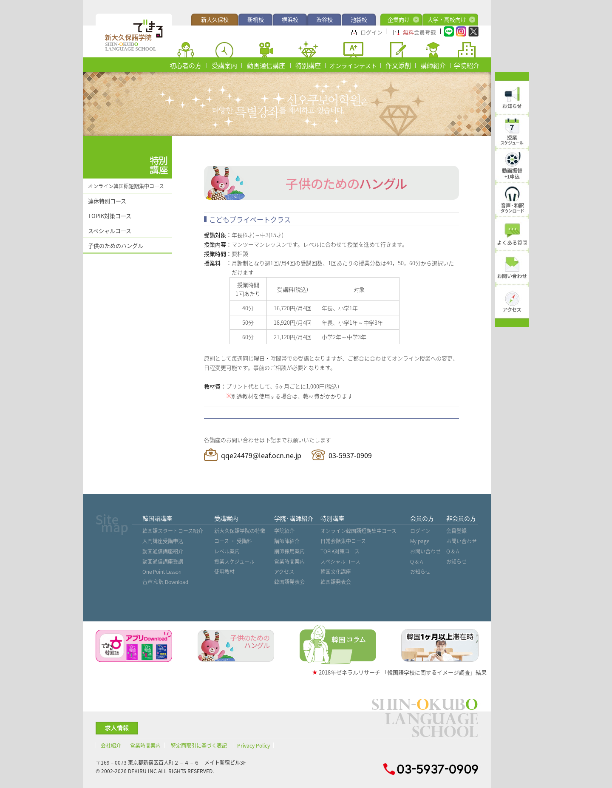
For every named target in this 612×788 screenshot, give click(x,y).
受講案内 (224, 65)
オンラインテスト (353, 65)
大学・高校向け (447, 19)
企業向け (399, 19)
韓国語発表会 (289, 582)
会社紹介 (111, 745)
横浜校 (290, 19)
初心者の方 (185, 65)
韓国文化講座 (335, 571)
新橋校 (255, 19)
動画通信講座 (266, 65)
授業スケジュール (234, 561)
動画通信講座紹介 (162, 551)
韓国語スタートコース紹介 (172, 531)
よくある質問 (512, 243)
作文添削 (398, 65)
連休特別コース (107, 201)
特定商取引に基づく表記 (199, 745)
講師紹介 (433, 65)
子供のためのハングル (115, 245)
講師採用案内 (289, 551)
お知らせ (420, 571)
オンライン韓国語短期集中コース (126, 186)
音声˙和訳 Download (165, 582)
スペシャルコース (109, 231)
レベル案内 (227, 551)
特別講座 (308, 65)
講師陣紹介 (287, 541)
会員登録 (419, 32)
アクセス (284, 571)
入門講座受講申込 (162, 541)
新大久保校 (215, 19)
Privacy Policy (253, 745)
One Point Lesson (161, 571)
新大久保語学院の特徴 (239, 531)
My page (419, 541)
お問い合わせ (425, 551)
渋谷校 (324, 19)
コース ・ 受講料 (233, 541)
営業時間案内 (289, 561)
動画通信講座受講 (162, 561)
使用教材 (224, 571)
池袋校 (359, 19)
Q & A (416, 561)
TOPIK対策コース (109, 216)
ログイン (371, 32)
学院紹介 (466, 65)
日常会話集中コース (343, 541)
